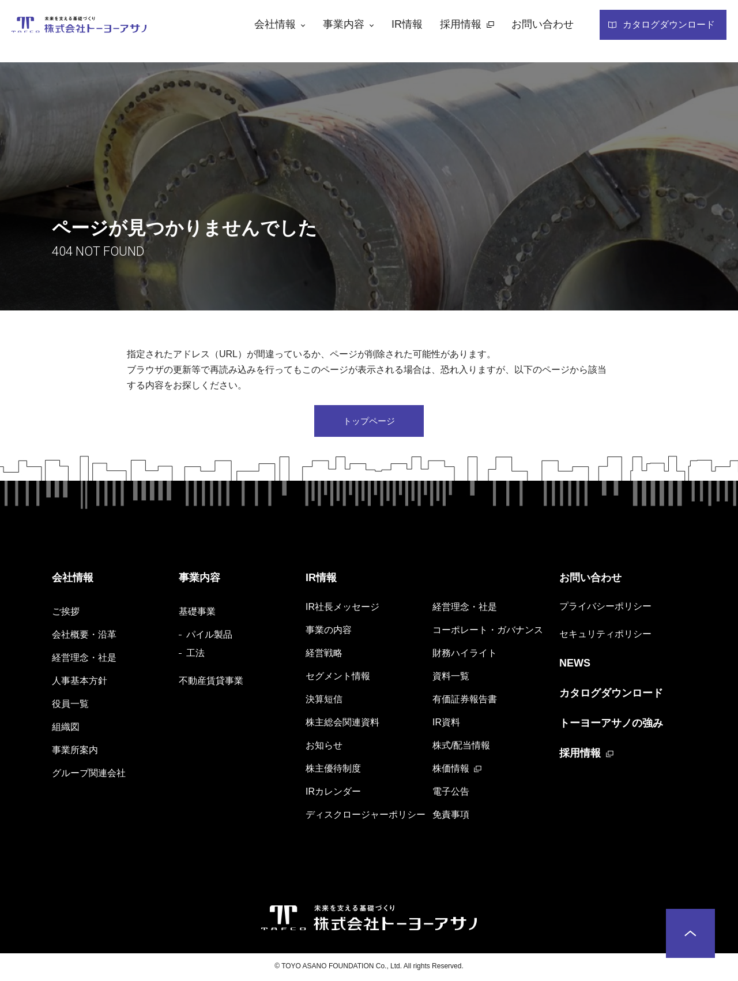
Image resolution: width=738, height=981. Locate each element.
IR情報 (321, 580)
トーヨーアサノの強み (611, 725)
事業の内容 (329, 631)
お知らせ (324, 747)
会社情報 (72, 580)
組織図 (66, 728)
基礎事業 (197, 613)
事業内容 (199, 580)
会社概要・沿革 (84, 636)
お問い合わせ (590, 580)
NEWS (574, 665)
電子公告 (450, 793)
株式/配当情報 (461, 747)
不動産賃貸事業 (211, 682)
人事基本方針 (79, 682)
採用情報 (580, 755)
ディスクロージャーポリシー (366, 816)
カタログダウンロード (611, 695)
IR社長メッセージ (342, 608)
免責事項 (450, 816)
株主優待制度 (333, 770)
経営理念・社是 (84, 659)
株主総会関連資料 (342, 724)
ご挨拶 (66, 613)
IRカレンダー (333, 793)
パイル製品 (209, 636)
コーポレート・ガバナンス (487, 631)
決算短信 (324, 701)
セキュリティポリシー (605, 636)
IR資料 (446, 724)
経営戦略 (324, 655)
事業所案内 (75, 752)
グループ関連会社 (89, 775)
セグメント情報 (338, 678)
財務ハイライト (464, 655)
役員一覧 (70, 705)
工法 (195, 655)
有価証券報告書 (464, 701)
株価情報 (450, 770)
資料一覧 (450, 678)
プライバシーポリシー (605, 608)
